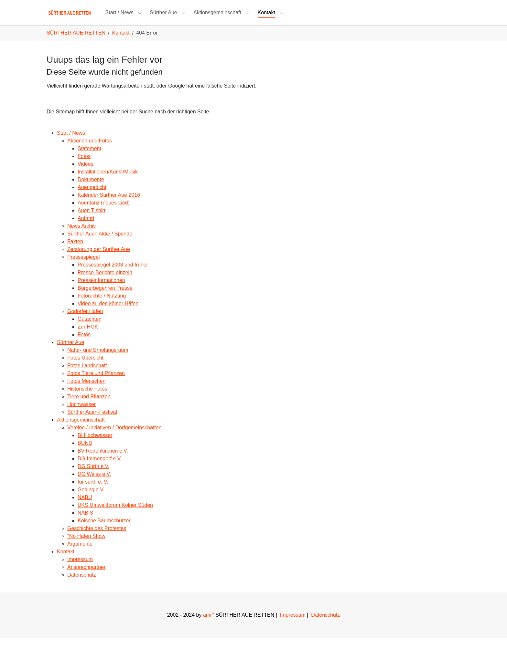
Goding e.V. (91, 500)
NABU (85, 507)
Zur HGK (88, 337)
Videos (85, 174)
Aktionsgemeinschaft (81, 430)
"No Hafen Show (86, 546)
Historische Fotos (87, 399)
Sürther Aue (70, 352)
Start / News (71, 143)
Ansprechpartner (86, 577)
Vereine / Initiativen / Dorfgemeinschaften (114, 438)
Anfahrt (86, 228)
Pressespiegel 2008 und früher (113, 275)
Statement (89, 159)
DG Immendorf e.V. (100, 469)
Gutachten (90, 329)
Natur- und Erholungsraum (97, 360)
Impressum (80, 569)
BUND (85, 453)
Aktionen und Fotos (89, 151)
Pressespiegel (83, 267)
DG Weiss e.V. (94, 484)
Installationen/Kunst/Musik (108, 182)
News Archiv (81, 236)
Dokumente (91, 190)
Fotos (84, 166)
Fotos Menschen (86, 391)
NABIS (85, 523)
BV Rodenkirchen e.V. (103, 461)
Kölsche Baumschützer (104, 531)
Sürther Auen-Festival (92, 422)
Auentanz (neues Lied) (104, 213)
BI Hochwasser (95, 445)
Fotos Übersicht (85, 368)
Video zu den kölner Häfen (108, 314)
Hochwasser (81, 414)
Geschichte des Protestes (96, 538)
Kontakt (65, 562)
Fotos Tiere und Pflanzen (96, 383)
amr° (208, 625)
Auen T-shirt (91, 221)
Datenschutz (81, 585)
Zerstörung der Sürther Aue (98, 259)
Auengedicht (92, 197)
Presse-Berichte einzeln (105, 283)
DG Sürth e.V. (93, 476)
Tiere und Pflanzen (89, 407)
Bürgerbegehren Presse (105, 298)
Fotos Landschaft (87, 376)
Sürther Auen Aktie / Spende (99, 244)
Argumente (79, 554)
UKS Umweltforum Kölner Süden (115, 515)
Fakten (75, 252)
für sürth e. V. (93, 492)
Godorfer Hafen (85, 321)
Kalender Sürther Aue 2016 (109, 205)
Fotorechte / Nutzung (102, 306)
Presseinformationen (101, 290)
